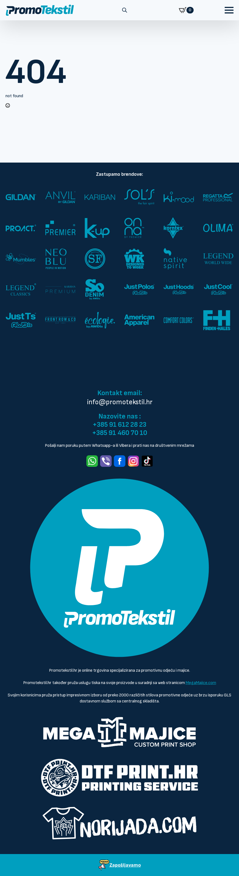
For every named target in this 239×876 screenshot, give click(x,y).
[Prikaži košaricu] (186, 10)
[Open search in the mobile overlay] (124, 10)
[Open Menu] (229, 10)
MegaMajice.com (201, 682)
